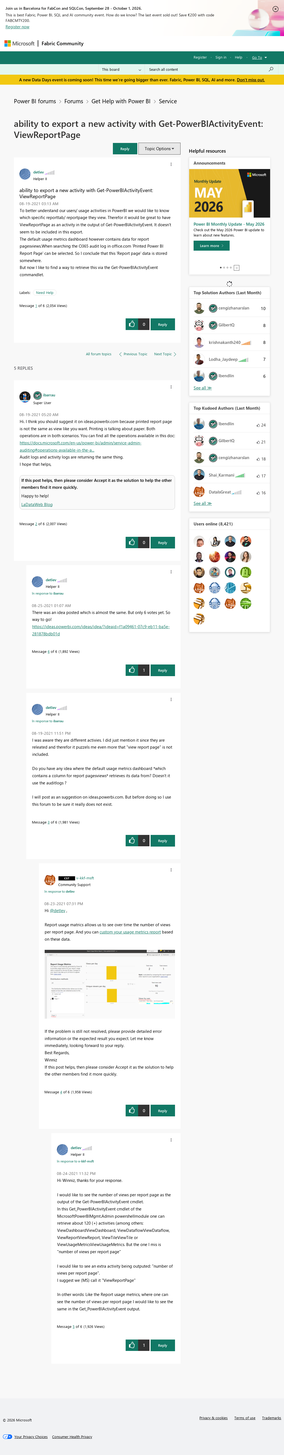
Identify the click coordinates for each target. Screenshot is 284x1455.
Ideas (143, 43)
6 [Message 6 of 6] (49, 651)
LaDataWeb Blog (37, 504)
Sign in (220, 57)
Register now (17, 26)
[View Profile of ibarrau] (49, 394)
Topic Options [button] (158, 148)
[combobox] (211, 69)
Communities (168, 43)
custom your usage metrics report (130, 932)
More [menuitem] (211, 43)
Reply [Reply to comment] (162, 542)
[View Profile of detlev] (38, 172)
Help (238, 57)
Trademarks (271, 1417)
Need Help (45, 292)
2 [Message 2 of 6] (36, 523)
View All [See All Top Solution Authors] (203, 388)
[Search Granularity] (121, 69)
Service (168, 101)
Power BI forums (35, 101)
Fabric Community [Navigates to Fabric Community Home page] (62, 43)
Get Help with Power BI (121, 101)
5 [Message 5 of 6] (74, 1326)
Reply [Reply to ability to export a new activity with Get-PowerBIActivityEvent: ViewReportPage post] (162, 324)
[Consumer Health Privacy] (72, 1437)
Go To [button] (257, 57)
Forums (96, 43)
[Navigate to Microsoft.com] (19, 43)
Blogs (192, 43)
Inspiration (120, 43)
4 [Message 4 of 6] (61, 1091)
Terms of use (244, 1417)
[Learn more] (212, 246)
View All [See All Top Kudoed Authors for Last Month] (203, 503)
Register (200, 57)
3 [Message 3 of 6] (49, 822)
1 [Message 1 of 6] (36, 305)
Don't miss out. (251, 79)
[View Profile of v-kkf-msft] (85, 877)
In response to (48, 593)
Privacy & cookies (213, 1417)
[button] (125, 148)
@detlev (57, 910)
